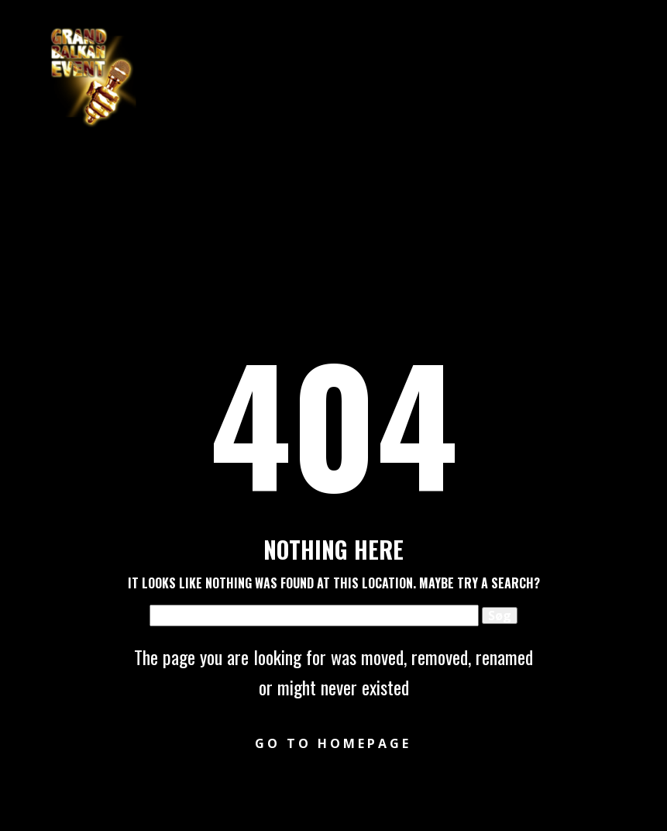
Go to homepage (333, 743)
